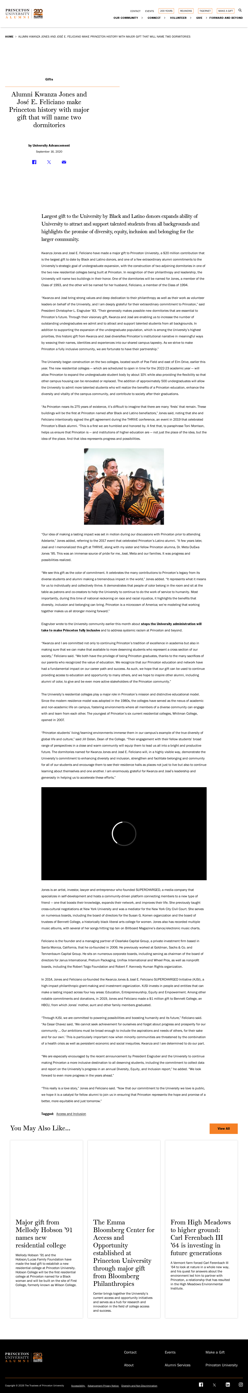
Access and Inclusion (71, 1114)
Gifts (49, 79)
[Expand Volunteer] (191, 17)
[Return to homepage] (25, 17)
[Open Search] (240, 10)
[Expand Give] (206, 17)
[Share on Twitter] (49, 162)
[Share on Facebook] (34, 162)
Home (9, 36)
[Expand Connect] (165, 17)
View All (224, 1128)
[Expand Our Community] (142, 17)
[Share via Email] (64, 162)
